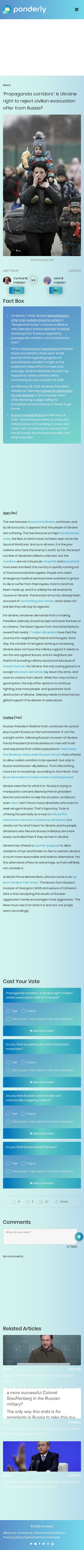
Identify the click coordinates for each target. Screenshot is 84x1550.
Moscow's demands (28, 672)
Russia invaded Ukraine (28, 415)
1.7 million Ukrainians (43, 632)
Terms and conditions (49, 1533)
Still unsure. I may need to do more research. (43, 1019)
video (39, 400)
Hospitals (50, 561)
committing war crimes (37, 601)
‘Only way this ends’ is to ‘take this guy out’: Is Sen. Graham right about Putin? (42, 1431)
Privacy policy (13, 1537)
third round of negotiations (40, 349)
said (14, 803)
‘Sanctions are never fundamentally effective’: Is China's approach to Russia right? (41, 1484)
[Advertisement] (42, 47)
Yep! (15, 1011)
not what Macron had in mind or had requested (39, 777)
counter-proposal (46, 846)
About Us (9, 1533)
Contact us (25, 1533)
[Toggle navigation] (76, 9)
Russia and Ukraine (41, 522)
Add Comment (42, 1031)
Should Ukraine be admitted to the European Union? (38, 1378)
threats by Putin (14, 666)
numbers (9, 561)
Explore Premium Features (41, 1537)
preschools (71, 561)
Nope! (31, 1011)
